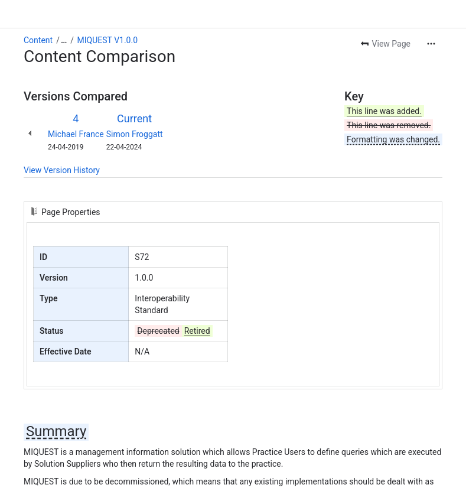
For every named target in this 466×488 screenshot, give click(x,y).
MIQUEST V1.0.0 (107, 40)
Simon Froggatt (134, 134)
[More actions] (431, 44)
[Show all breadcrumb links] (64, 40)
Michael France (76, 134)
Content (38, 40)
